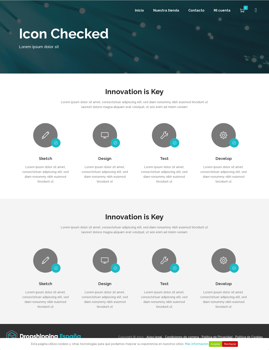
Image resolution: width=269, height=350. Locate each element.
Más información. (197, 344)
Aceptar (215, 344)
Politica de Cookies (249, 337)
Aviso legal (154, 337)
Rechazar (230, 344)
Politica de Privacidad (217, 337)
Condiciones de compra (182, 337)
